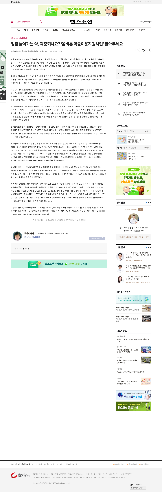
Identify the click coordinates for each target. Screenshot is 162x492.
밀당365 (87, 29)
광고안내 (46, 464)
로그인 (149, 1)
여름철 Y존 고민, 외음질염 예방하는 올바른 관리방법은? (138, 277)
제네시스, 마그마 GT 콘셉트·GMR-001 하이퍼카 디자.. (133, 340)
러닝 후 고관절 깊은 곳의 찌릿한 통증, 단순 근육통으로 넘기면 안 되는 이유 (138, 266)
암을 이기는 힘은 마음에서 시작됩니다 (137, 157)
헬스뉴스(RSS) (145, 464)
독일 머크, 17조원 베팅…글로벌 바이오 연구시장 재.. (127, 351)
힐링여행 (118, 29)
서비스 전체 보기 (65, 464)
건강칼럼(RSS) (132, 464)
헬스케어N (130, 29)
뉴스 (18, 29)
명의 (26, 29)
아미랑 (97, 29)
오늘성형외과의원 (122, 316)
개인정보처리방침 (24, 464)
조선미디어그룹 (137, 1)
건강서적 (107, 29)
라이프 (45, 29)
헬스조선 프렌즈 (68, 29)
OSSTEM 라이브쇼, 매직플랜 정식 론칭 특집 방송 (127, 382)
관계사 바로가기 (136, 484)
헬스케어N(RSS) (119, 464)
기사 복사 (138, 50)
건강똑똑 (142, 29)
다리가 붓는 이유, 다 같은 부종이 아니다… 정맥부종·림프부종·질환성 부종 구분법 (138, 254)
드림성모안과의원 (122, 307)
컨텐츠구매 (54, 464)
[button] (146, 202)
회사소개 (14, 464)
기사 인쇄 (143, 50)
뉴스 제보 (75, 464)
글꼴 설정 (149, 50)
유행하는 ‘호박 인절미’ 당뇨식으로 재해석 (136, 141)
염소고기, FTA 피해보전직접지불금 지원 (130, 372)
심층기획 (35, 29)
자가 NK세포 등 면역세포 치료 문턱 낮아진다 (127, 361)
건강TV (55, 29)
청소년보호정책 (37, 464)
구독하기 (146, 131)
